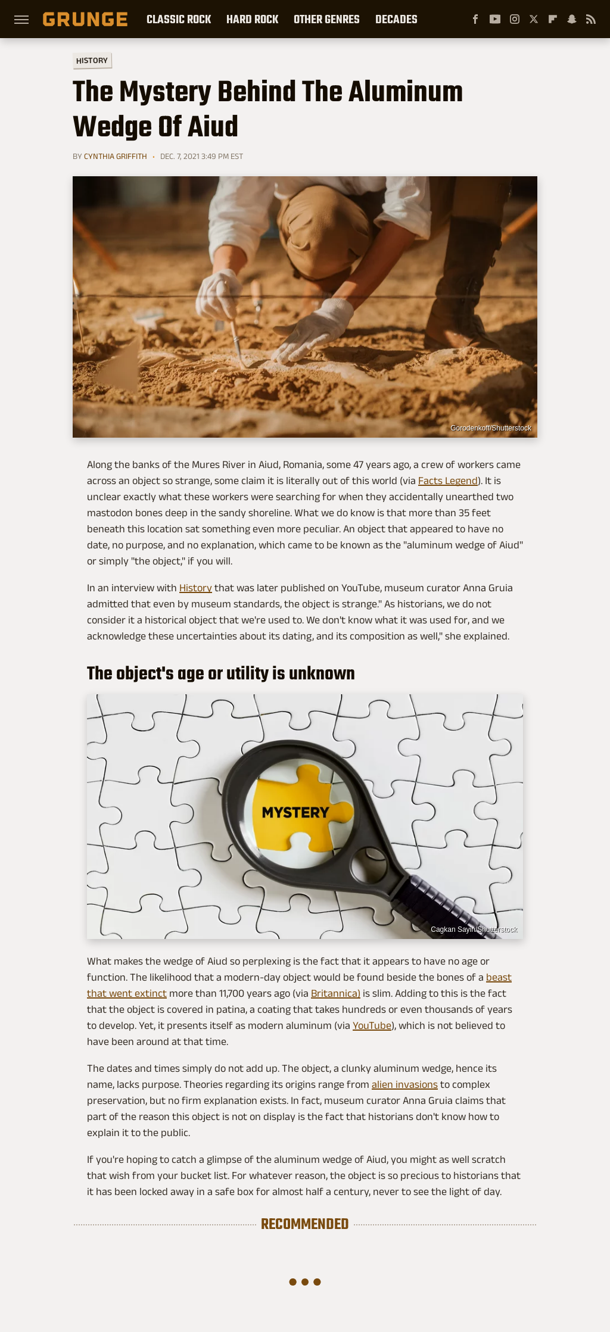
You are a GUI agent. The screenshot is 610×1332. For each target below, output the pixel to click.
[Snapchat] (572, 19)
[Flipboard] (553, 19)
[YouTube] (495, 19)
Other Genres (327, 19)
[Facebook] (475, 19)
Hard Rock (252, 19)
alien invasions (405, 1084)
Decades (396, 19)
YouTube (372, 1025)
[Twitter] (534, 19)
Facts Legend (448, 480)
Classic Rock (179, 19)
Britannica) (335, 993)
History (92, 60)
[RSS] (591, 19)
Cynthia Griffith (115, 156)
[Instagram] (514, 19)
